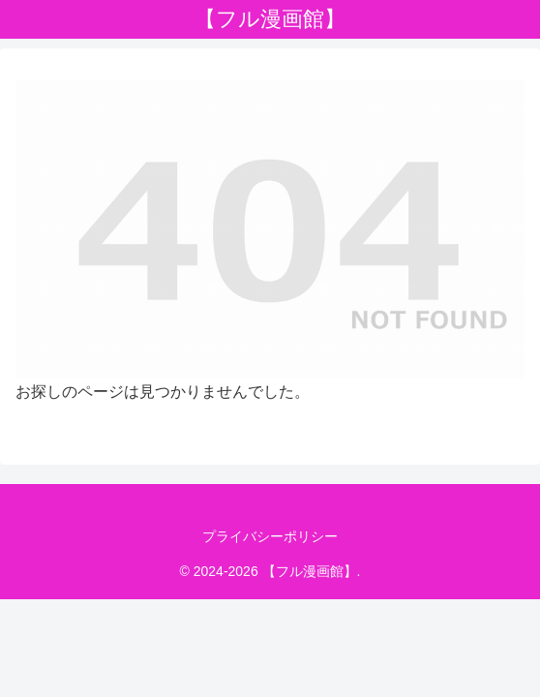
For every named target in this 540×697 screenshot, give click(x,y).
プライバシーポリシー (270, 536)
